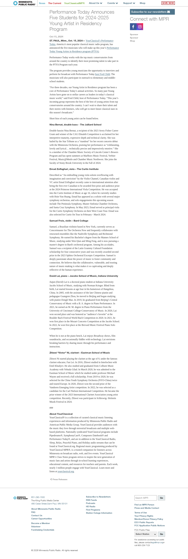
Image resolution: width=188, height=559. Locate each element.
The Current (54, 3)
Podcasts (90, 503)
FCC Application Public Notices (149, 525)
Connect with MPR (149, 19)
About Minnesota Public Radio (46, 509)
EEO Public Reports (144, 522)
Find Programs (93, 510)
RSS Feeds (91, 500)
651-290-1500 (38, 497)
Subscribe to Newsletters (98, 497)
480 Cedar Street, (49, 503)
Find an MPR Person (144, 504)
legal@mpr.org (157, 542)
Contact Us (36, 515)
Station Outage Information (99, 513)
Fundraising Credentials (42, 530)
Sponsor (134, 34)
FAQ (33, 512)
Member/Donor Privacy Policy (148, 519)
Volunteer (35, 526)
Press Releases (58, 479)
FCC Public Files (142, 530)
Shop (142, 3)
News (42, 3)
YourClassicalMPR (74, 3)
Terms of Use (140, 512)
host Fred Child (102, 74)
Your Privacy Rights (143, 516)
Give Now (168, 3)
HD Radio (90, 506)
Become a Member (40, 523)
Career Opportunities (41, 518)
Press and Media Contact (146, 508)
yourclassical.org (66, 471)
